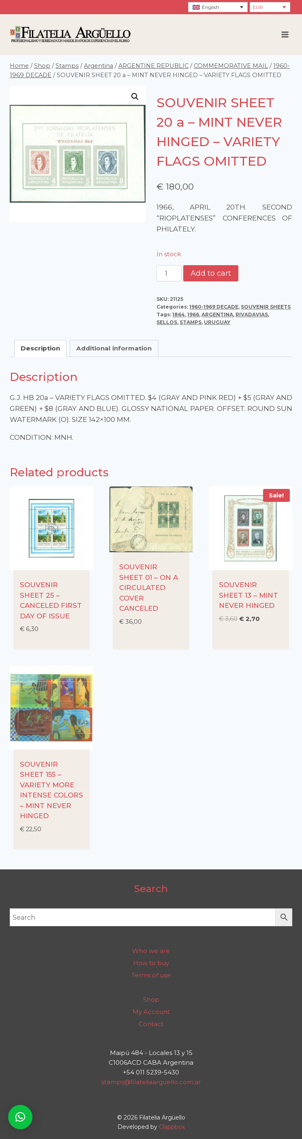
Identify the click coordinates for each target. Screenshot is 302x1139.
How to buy (151, 963)
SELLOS (166, 322)
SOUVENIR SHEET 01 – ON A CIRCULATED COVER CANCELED (148, 587)
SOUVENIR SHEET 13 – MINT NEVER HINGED (248, 595)
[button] (135, 96)
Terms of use (151, 975)
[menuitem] (218, 7)
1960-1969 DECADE (213, 307)
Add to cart (211, 273)
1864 (178, 314)
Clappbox (172, 1126)
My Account (151, 1012)
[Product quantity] (169, 273)
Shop (151, 999)
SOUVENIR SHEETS (266, 307)
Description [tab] (40, 348)
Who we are (151, 951)
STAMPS (190, 322)
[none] (218, 7)
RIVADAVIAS (252, 314)
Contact (151, 1024)
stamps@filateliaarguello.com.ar (151, 1082)
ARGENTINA (217, 314)
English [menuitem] (210, 7)
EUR (258, 7)
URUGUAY (217, 322)
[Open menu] (284, 34)
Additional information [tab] (114, 348)
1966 (193, 314)
